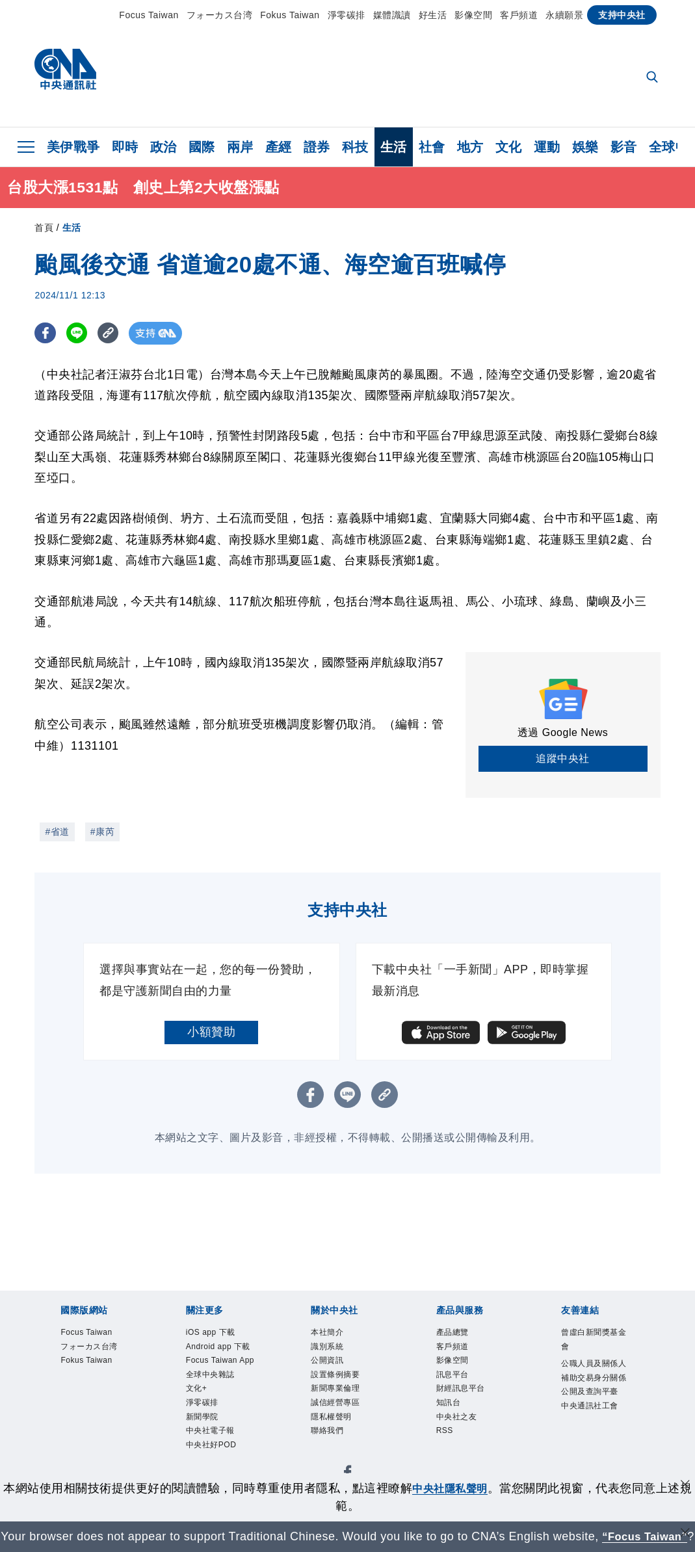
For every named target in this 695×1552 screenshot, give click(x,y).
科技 (355, 147)
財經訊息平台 (470, 1403)
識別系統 (333, 1351)
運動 (547, 147)
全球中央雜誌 (220, 1420)
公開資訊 (333, 1368)
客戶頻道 (519, 15)
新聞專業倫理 (345, 1403)
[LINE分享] (79, 333)
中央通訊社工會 (595, 1447)
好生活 (433, 15)
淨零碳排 (346, 15)
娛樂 (585, 147)
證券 (317, 147)
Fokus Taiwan (289, 15)
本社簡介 (333, 1334)
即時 (125, 147)
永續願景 (564, 15)
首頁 (43, 227)
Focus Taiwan (148, 15)
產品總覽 (459, 1334)
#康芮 (102, 831)
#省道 (57, 831)
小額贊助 (211, 1031)
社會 (432, 147)
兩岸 (240, 147)
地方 (470, 147)
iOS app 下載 (221, 1334)
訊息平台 (459, 1386)
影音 (623, 147)
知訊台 (453, 1420)
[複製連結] (112, 333)
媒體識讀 (392, 15)
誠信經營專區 (345, 1420)
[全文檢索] (653, 78)
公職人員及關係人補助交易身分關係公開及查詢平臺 (595, 1395)
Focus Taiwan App (222, 1395)
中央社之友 (464, 1438)
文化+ (201, 1438)
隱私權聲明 (339, 1438)
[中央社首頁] (65, 72)
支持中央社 (622, 15)
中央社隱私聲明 (455, 1470)
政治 (163, 147)
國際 (202, 147)
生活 (393, 147)
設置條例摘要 (345, 1386)
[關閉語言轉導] (683, 1517)
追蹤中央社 (563, 758)
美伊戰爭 (73, 147)
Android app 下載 (218, 1360)
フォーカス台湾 (220, 15)
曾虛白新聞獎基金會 (595, 1343)
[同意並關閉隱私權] (683, 1469)
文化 (508, 147)
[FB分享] (45, 333)
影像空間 (473, 15)
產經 (278, 147)
